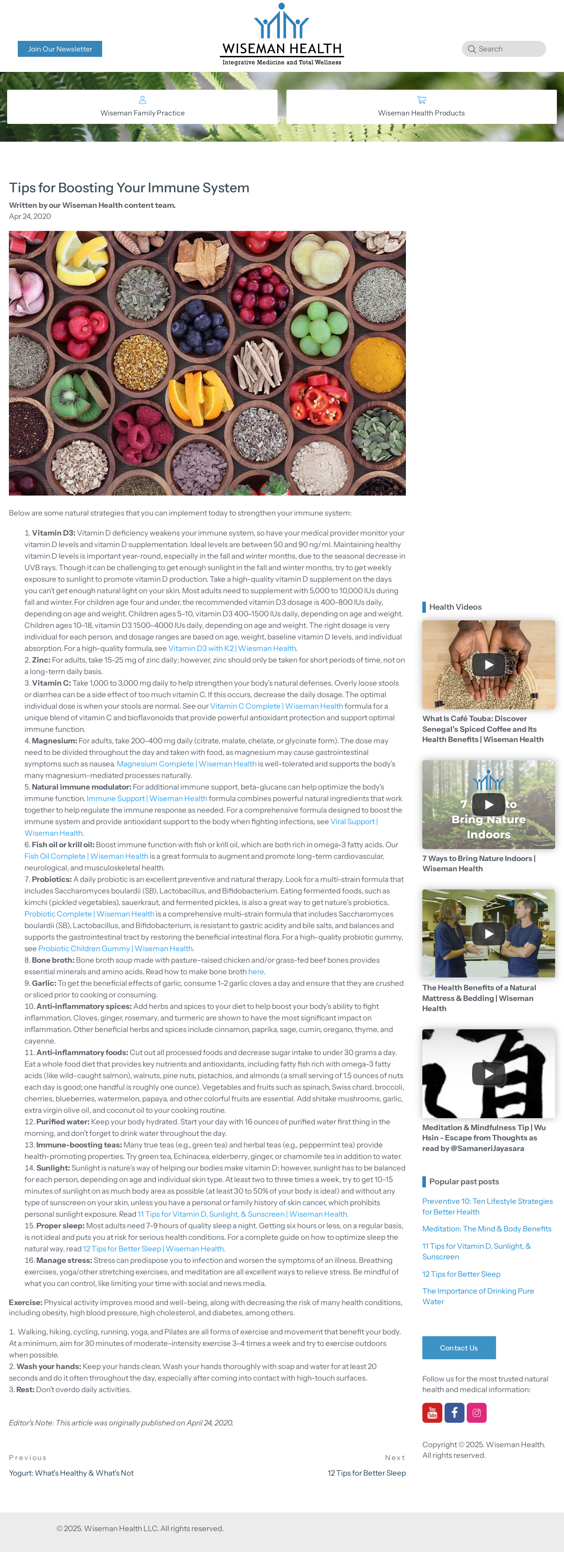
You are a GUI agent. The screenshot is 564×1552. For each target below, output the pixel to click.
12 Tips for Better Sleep (461, 1274)
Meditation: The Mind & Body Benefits (487, 1228)
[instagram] (477, 1419)
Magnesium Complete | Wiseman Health (187, 763)
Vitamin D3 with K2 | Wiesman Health (232, 648)
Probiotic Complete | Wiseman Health (89, 913)
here (256, 971)
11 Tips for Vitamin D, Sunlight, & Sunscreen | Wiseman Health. (243, 1214)
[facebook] (455, 1419)
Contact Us (459, 1347)
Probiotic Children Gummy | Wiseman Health (115, 948)
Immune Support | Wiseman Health (147, 798)
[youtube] (432, 1419)
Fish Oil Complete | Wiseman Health (86, 856)
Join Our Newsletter (60, 48)
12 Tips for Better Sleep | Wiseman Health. (154, 1248)
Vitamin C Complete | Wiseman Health (276, 706)
